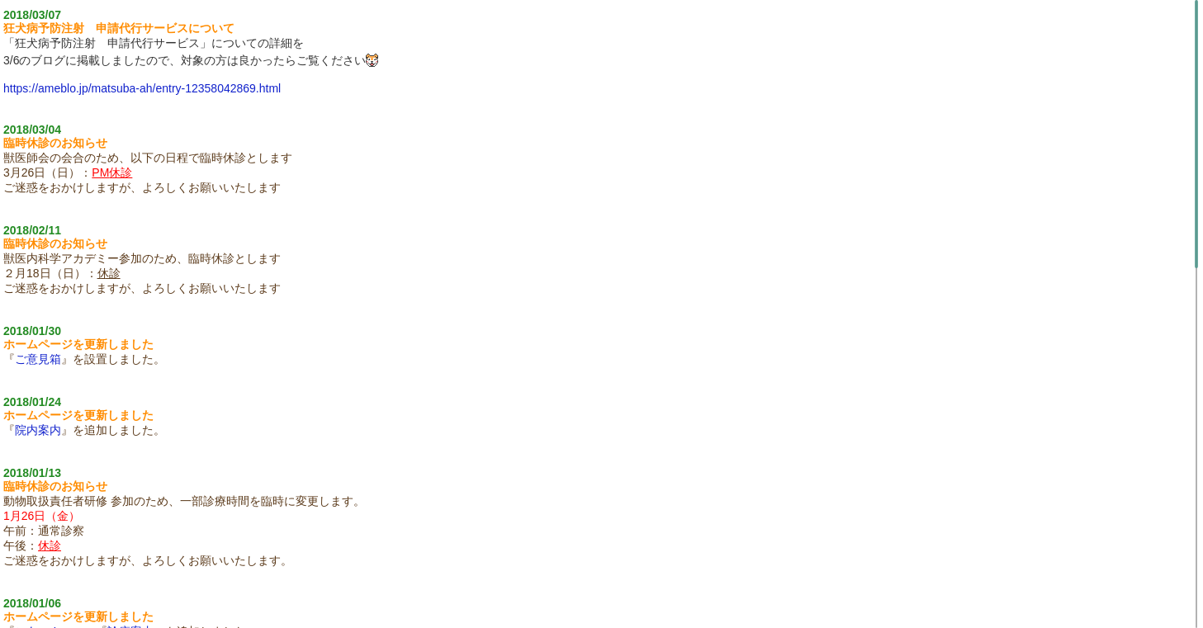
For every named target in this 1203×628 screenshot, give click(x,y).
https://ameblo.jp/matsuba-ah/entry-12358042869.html (142, 88)
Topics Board (602, 615)
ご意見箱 (38, 359)
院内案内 (38, 430)
